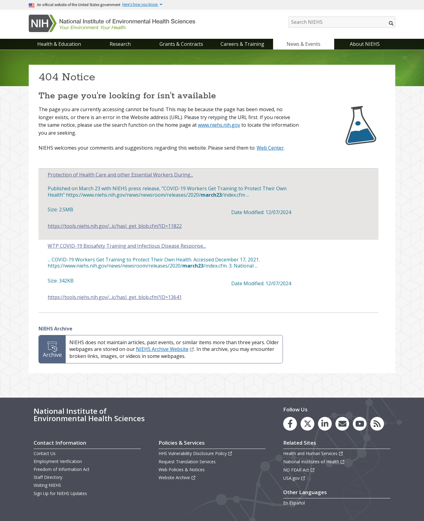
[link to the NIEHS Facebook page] (290, 424)
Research (120, 44)
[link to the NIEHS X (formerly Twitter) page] (307, 424)
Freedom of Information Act (62, 469)
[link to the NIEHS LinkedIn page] (325, 424)
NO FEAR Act (299, 470)
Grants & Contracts (181, 44)
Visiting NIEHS (47, 485)
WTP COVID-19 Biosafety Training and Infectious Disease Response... (127, 246)
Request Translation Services (187, 462)
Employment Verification (58, 461)
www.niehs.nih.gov (219, 125)
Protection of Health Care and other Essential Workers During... (120, 175)
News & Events (303, 44)
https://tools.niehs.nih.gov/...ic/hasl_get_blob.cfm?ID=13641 (115, 297)
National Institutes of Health (314, 462)
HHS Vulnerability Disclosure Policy (195, 453)
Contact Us (45, 453)
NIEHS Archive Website (165, 349)
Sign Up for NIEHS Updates (60, 493)
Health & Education (59, 44)
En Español (294, 503)
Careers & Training (242, 44)
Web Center (270, 147)
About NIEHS (365, 44)
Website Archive (177, 477)
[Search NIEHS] (341, 22)
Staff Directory (48, 477)
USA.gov (294, 478)
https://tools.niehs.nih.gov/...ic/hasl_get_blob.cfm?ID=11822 (115, 226)
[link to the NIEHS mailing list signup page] (342, 424)
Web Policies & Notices (182, 469)
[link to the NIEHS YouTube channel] (360, 424)
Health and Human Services (313, 453)
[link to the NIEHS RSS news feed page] (377, 424)
